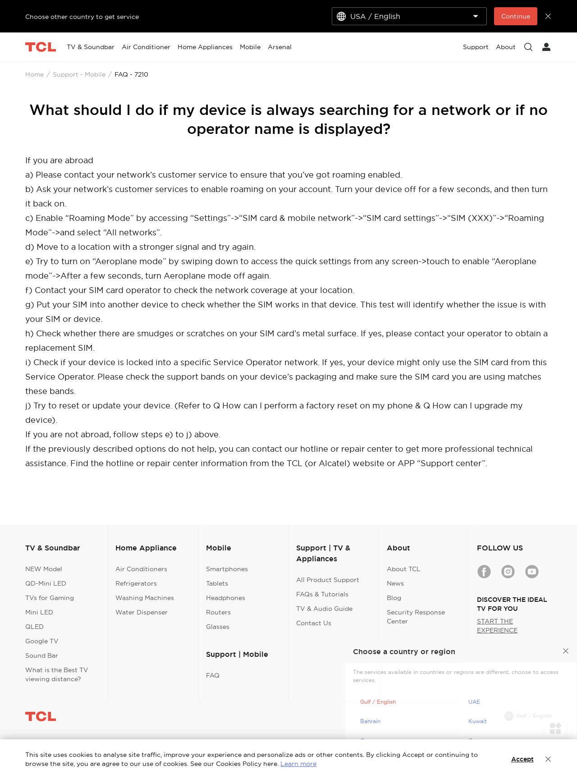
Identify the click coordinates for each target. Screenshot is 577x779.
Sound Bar (41, 655)
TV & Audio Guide (324, 609)
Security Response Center (416, 616)
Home (34, 74)
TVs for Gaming (49, 598)
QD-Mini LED (45, 583)
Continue (515, 16)
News (395, 583)
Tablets (217, 583)
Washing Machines (144, 598)
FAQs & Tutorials (322, 594)
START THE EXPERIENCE (497, 625)
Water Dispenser (141, 612)
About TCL (404, 569)
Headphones (225, 598)
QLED (34, 627)
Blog (394, 598)
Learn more (298, 764)
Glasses (217, 627)
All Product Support (327, 580)
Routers (218, 612)
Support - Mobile (79, 74)
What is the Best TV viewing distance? (56, 674)
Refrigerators (136, 583)
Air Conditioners (141, 569)
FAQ (213, 675)
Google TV (42, 641)
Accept (522, 759)
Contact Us (313, 623)
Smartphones (227, 569)
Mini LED (39, 612)
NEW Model (43, 569)
